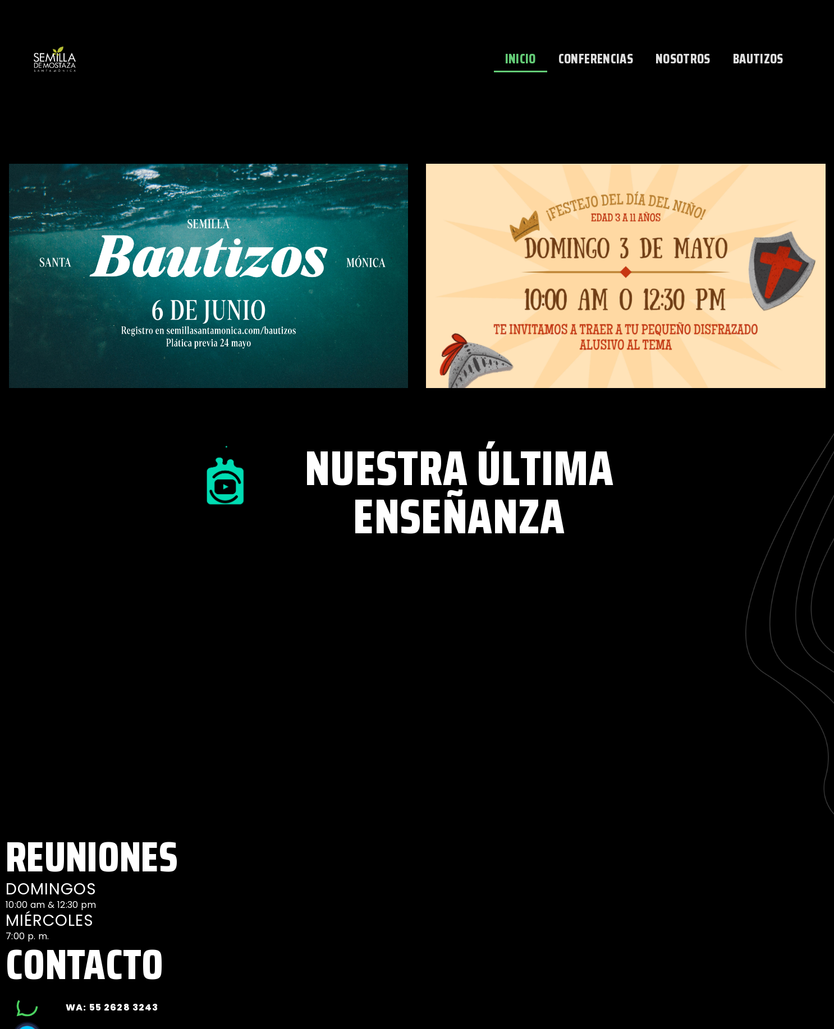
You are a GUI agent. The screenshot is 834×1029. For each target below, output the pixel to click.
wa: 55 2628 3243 (112, 1007)
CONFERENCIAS (595, 59)
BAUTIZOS (758, 59)
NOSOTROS (683, 59)
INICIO (520, 59)
